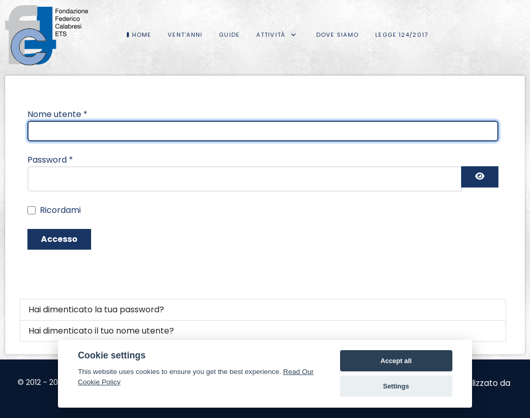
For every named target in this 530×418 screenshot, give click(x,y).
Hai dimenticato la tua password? (96, 309)
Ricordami (60, 210)
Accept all (395, 361)
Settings (396, 386)
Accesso (59, 239)
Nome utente (57, 114)
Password (50, 160)
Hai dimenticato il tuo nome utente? (101, 331)
